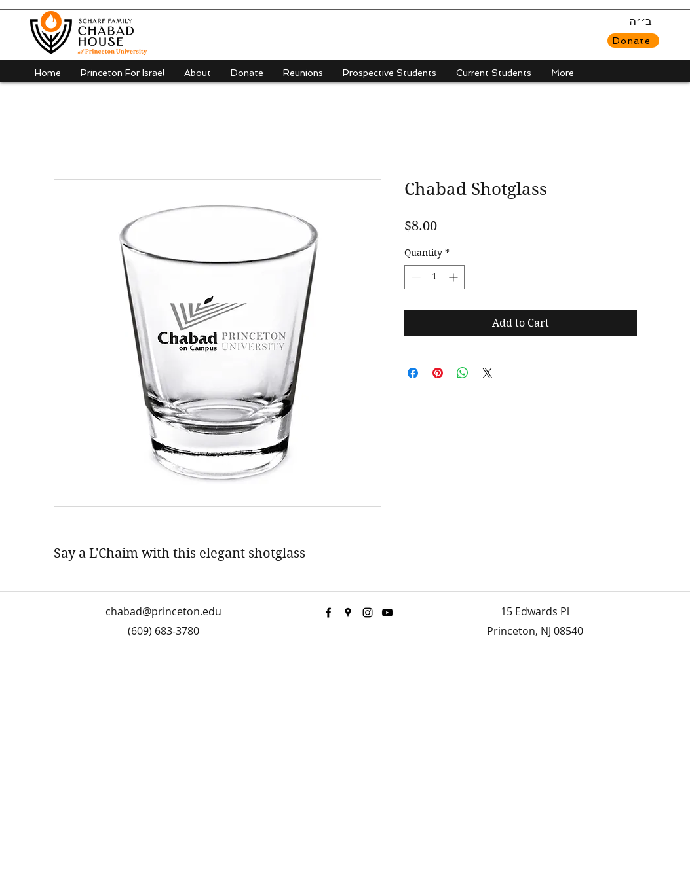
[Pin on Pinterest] (438, 373)
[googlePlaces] (348, 612)
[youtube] (387, 612)
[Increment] (454, 277)
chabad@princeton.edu (163, 611)
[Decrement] (414, 277)
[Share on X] (487, 373)
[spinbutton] (434, 277)
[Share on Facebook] (413, 373)
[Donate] (633, 40)
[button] (197, 72)
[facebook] (328, 612)
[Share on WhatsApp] (462, 373)
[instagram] (367, 612)
